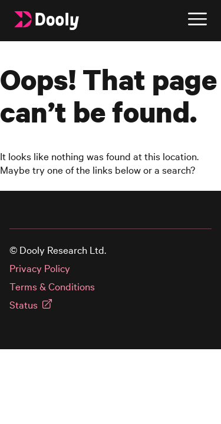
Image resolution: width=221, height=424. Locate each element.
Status (23, 305)
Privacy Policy (39, 268)
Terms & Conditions (52, 286)
